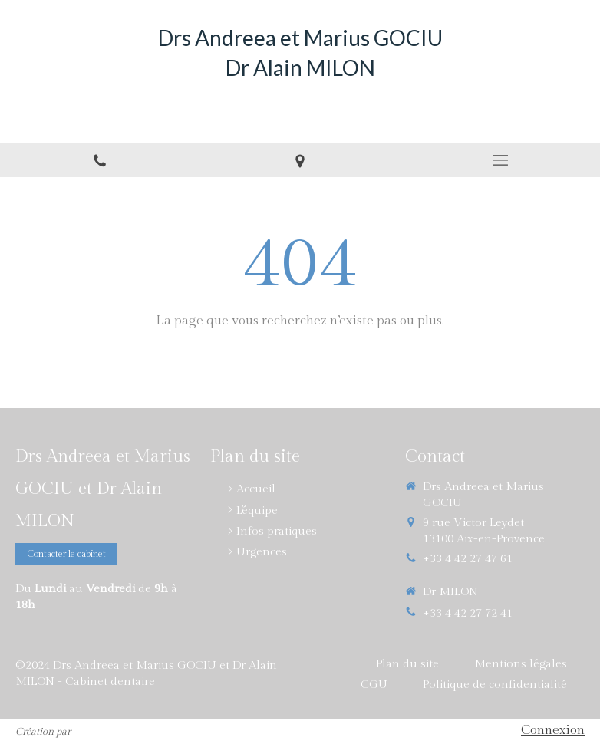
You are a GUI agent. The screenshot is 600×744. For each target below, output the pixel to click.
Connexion (553, 730)
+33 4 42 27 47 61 (468, 558)
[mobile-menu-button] (500, 160)
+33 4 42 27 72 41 (468, 613)
